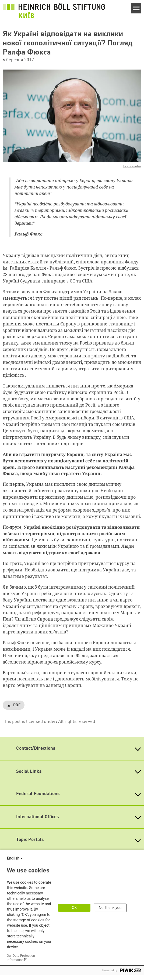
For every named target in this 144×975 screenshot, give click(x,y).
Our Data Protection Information (21, 958)
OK (74, 907)
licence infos (132, 166)
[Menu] (136, 8)
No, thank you (110, 907)
